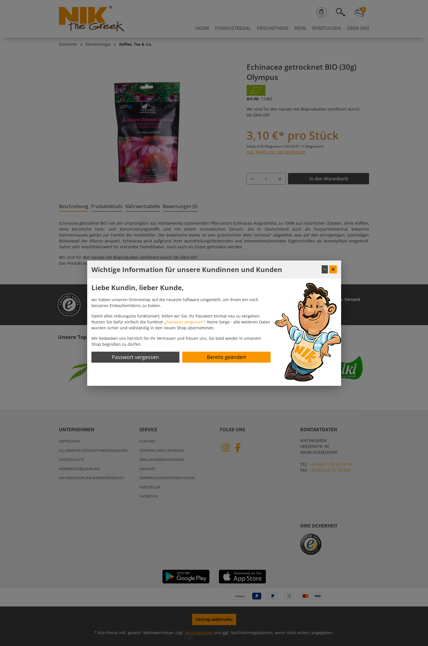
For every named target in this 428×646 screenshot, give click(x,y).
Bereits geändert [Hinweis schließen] (226, 357)
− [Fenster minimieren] (324, 269)
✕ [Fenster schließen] (333, 269)
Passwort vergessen (184, 322)
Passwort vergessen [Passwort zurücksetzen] (135, 357)
